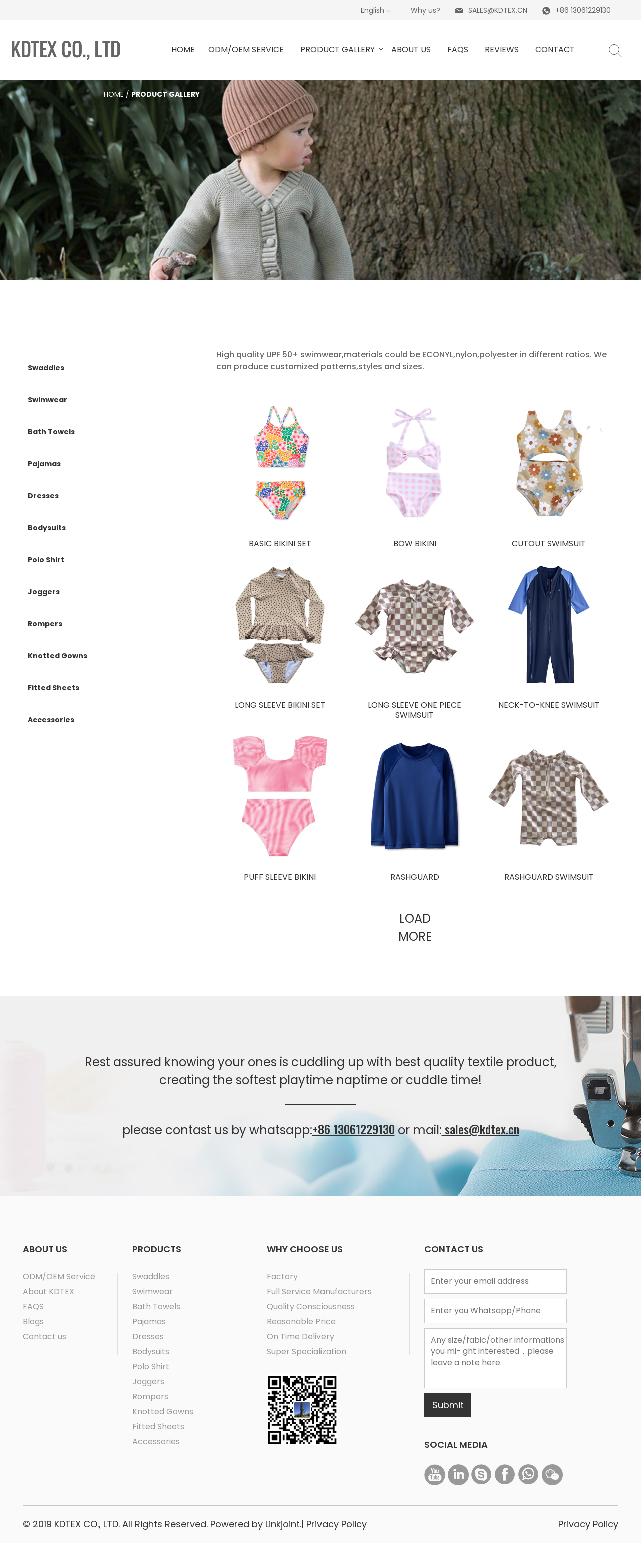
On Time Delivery (300, 1336)
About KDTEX (48, 1291)
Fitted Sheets (53, 688)
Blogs (33, 1321)
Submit (448, 1405)
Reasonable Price (301, 1321)
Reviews (502, 49)
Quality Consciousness (311, 1306)
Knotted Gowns (57, 656)
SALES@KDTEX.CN (497, 10)
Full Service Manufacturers (319, 1291)
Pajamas (44, 464)
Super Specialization (306, 1351)
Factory (282, 1276)
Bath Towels (51, 432)
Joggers (44, 592)
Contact (555, 49)
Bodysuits (47, 528)
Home (114, 94)
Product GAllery (339, 49)
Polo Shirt (46, 560)
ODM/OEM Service (59, 1276)
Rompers (45, 624)
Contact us (44, 1336)
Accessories (51, 720)
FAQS (33, 1306)
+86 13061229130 (353, 1129)
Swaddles (46, 368)
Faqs (457, 49)
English (372, 10)
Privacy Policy (336, 1524)
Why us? (425, 10)
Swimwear (47, 400)
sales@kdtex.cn (480, 1129)
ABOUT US (411, 49)
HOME (183, 49)
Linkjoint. (282, 1524)
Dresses (43, 496)
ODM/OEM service (246, 49)
